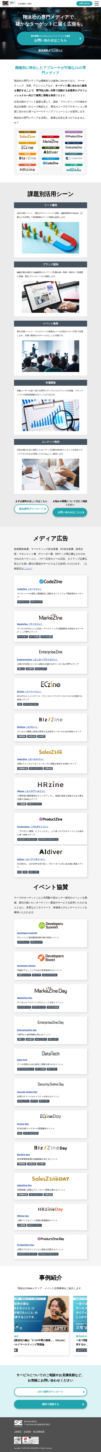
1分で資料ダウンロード (50, 1391)
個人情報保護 (38, 1431)
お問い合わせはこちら (50, 38)
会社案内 (27, 1431)
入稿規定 (17, 1431)
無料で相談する (50, 1404)
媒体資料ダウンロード (31, 509)
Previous (15, 1324)
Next (84, 1324)
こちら (27, 568)
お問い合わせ (84, 3)
